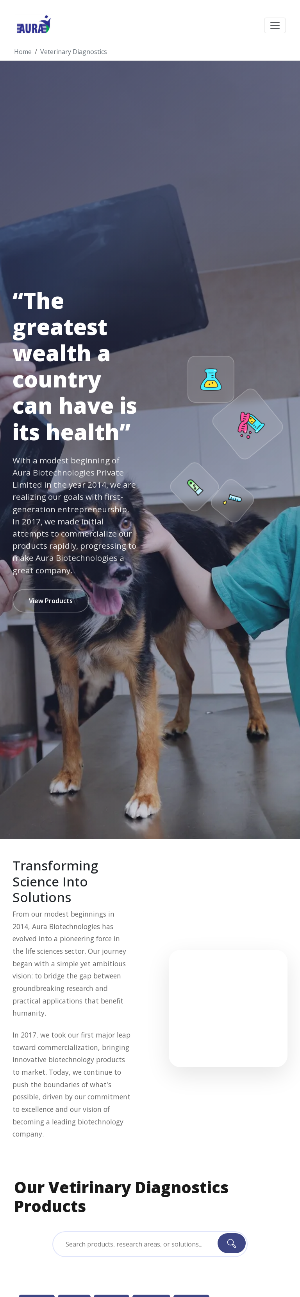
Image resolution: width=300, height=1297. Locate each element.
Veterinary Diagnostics (73, 51)
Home (23, 51)
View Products (51, 600)
